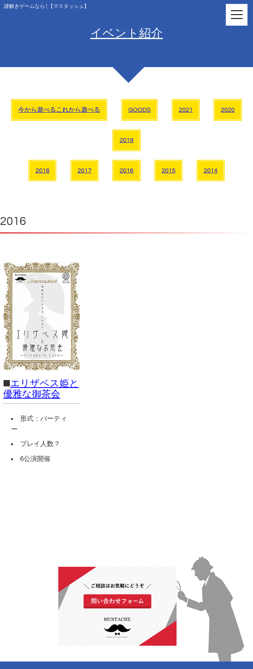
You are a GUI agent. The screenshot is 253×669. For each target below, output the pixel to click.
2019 (126, 140)
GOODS (139, 110)
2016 (126, 170)
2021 (186, 110)
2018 (42, 170)
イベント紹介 (126, 33)
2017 (84, 170)
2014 (211, 170)
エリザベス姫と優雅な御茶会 (41, 389)
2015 (168, 170)
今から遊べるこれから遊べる (59, 110)
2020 (227, 110)
